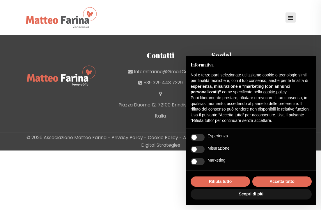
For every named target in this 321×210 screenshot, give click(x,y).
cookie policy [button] (274, 92)
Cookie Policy (163, 137)
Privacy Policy (127, 137)
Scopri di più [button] (251, 194)
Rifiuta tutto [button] (220, 181)
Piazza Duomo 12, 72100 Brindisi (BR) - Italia (160, 110)
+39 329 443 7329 (163, 82)
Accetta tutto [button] (282, 181)
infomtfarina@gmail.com (163, 71)
